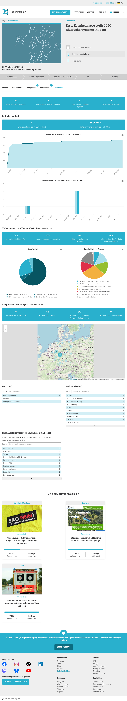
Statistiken (59, 88)
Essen (22, 566)
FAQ (94, 661)
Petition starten (60, 12)
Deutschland (13, 21)
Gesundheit (70, 21)
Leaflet (75, 379)
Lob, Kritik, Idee (63, 671)
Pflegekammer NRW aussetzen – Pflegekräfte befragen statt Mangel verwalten (22, 540)
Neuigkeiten (31, 86)
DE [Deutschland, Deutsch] (120, 3)
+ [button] (5, 326)
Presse (59, 669)
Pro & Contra (17, 88)
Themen (60, 689)
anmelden (110, 3)
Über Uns (102, 12)
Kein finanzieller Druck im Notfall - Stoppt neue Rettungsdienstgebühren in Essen (21, 603)
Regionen (61, 692)
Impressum (97, 689)
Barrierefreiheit (98, 692)
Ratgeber (60, 682)
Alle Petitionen (62, 684)
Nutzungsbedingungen (102, 684)
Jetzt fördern (63, 647)
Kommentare (45, 86)
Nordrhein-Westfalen (22, 503)
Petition (5, 88)
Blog (59, 666)
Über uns (60, 661)
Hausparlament (99, 669)
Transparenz (98, 682)
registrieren (97, 3)
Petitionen (79, 12)
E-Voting (96, 671)
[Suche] (124, 12)
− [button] (5, 330)
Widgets (96, 664)
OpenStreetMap (103, 379)
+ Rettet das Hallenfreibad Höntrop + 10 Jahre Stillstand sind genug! (85, 539)
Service (90, 12)
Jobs (59, 664)
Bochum (85, 503)
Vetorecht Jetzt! (99, 674)
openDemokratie (99, 666)
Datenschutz (98, 687)
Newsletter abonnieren (16, 682)
